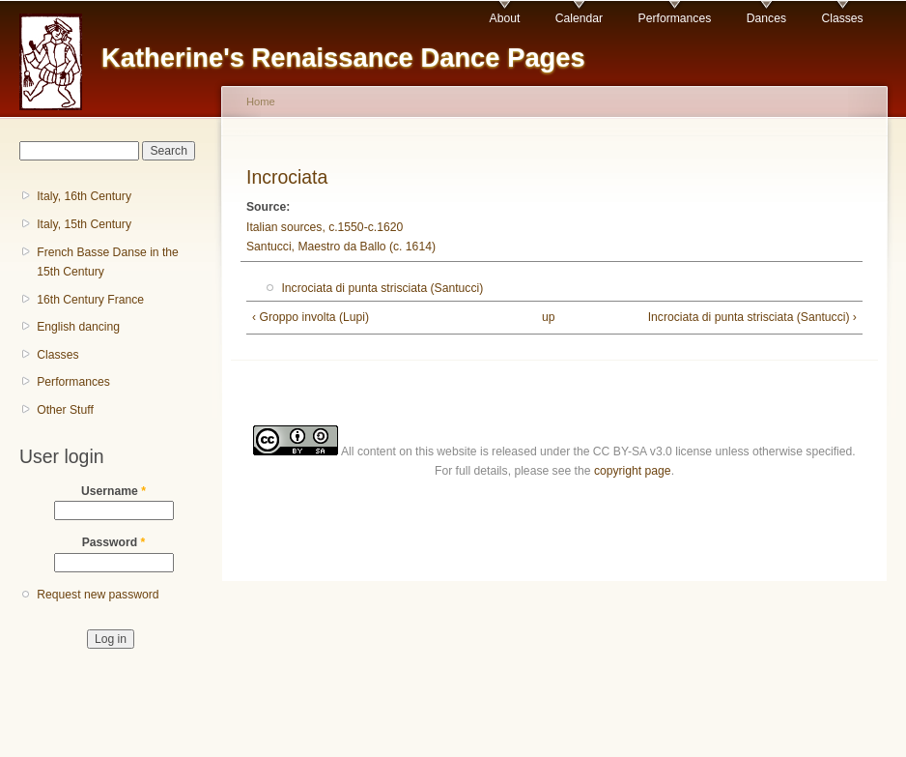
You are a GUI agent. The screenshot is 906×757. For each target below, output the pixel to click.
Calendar (579, 18)
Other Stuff (65, 410)
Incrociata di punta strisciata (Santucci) (382, 288)
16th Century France (90, 299)
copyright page (632, 471)
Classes (842, 18)
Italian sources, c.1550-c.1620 (324, 227)
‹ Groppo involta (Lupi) (310, 317)
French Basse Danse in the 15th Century (108, 262)
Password (114, 542)
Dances (766, 18)
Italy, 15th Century (84, 224)
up (548, 317)
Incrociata (286, 177)
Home (260, 101)
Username (113, 491)
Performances (675, 18)
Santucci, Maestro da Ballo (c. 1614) (341, 246)
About (505, 18)
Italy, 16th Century (84, 196)
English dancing (78, 327)
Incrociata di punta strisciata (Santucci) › (752, 317)
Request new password (97, 594)
